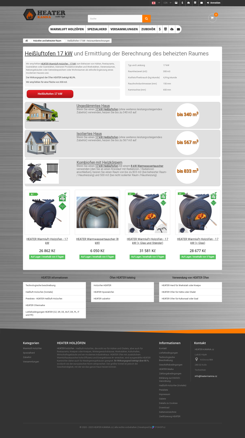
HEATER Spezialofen (104, 292)
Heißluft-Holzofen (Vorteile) (39, 292)
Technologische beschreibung (40, 285)
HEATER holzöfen (65, 348)
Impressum (164, 394)
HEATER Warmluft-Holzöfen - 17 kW (58, 63)
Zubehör (148, 29)
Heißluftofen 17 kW (48, 53)
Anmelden (215, 3)
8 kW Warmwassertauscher (147, 166)
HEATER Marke (166, 369)
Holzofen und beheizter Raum (47, 41)
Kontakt (163, 348)
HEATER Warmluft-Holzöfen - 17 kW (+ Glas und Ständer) (147, 241)
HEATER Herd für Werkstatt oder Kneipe (181, 285)
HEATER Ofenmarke (35, 305)
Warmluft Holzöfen (67, 29)
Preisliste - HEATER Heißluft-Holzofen (44, 298)
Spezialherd (97, 29)
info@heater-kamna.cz (206, 376)
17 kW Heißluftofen (106, 109)
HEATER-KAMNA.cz (103, 427)
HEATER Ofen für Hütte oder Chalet (179, 292)
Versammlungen (124, 29)
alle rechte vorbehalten (126, 427)
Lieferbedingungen (168, 353)
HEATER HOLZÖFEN (71, 343)
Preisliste (163, 390)
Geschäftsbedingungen (170, 364)
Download (164, 407)
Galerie (162, 399)
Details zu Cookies (168, 403)
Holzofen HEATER (102, 285)
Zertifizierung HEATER (169, 416)
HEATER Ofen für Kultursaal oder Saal (180, 298)
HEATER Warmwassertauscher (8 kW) (97, 241)
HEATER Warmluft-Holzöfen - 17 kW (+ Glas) (197, 241)
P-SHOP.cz (158, 427)
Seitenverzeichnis (167, 412)
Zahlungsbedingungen (170, 373)
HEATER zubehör (102, 298)
